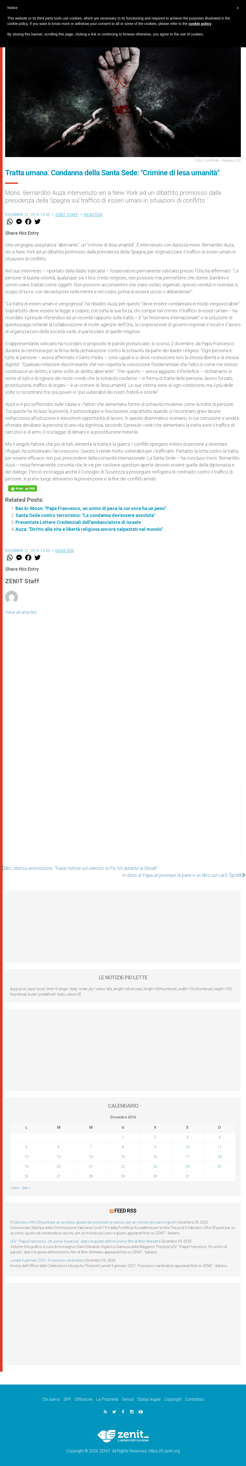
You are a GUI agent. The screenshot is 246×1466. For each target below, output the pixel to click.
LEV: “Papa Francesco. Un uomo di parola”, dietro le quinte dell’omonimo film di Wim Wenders (85, 1241)
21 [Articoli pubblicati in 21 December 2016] (91, 1166)
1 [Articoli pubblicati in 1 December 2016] (123, 1137)
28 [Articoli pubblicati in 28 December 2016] (91, 1176)
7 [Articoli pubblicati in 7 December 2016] (91, 1147)
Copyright (172, 1399)
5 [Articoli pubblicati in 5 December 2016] (26, 1147)
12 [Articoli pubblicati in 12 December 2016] (26, 1157)
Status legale (149, 1399)
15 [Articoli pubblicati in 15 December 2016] (123, 1157)
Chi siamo (51, 1399)
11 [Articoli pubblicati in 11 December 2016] (219, 1147)
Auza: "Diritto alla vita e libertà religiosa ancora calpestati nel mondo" (89, 529)
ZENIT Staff (66, 215)
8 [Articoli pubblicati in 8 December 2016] (123, 1147)
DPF (67, 1399)
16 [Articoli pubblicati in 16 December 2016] (155, 1157)
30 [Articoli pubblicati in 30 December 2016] (155, 1176)
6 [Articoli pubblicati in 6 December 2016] (59, 1147)
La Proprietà (107, 1399)
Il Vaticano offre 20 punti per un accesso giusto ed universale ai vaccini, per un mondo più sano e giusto (93, 1222)
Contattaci (194, 1399)
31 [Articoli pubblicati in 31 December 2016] (187, 1176)
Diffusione (84, 1399)
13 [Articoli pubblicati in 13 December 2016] (59, 1157)
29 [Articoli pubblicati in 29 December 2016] (123, 1176)
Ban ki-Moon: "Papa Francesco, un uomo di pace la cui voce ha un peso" (90, 508)
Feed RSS (125, 1211)
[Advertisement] (123, 826)
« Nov (14, 1188)
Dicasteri (93, 215)
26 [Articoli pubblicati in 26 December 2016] (26, 1176)
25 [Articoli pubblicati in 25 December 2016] (219, 1166)
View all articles (21, 612)
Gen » (26, 1188)
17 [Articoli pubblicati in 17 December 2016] (187, 1157)
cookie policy (199, 24)
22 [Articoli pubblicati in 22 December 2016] (123, 1166)
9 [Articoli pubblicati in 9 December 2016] (155, 1147)
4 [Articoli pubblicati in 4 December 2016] (219, 1137)
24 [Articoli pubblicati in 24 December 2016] (187, 1166)
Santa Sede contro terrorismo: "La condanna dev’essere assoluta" (85, 515)
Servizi (128, 1399)
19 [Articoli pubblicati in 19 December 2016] (26, 1166)
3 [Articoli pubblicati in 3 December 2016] (187, 1137)
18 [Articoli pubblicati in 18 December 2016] (219, 1157)
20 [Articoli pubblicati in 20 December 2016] (59, 1166)
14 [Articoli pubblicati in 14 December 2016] (91, 1157)
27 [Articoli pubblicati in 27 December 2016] (59, 1176)
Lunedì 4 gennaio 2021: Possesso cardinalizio (47, 1260)
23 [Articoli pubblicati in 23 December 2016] (155, 1166)
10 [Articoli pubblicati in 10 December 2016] (187, 1147)
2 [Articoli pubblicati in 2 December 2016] (155, 1137)
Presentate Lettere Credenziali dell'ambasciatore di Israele (78, 522)
